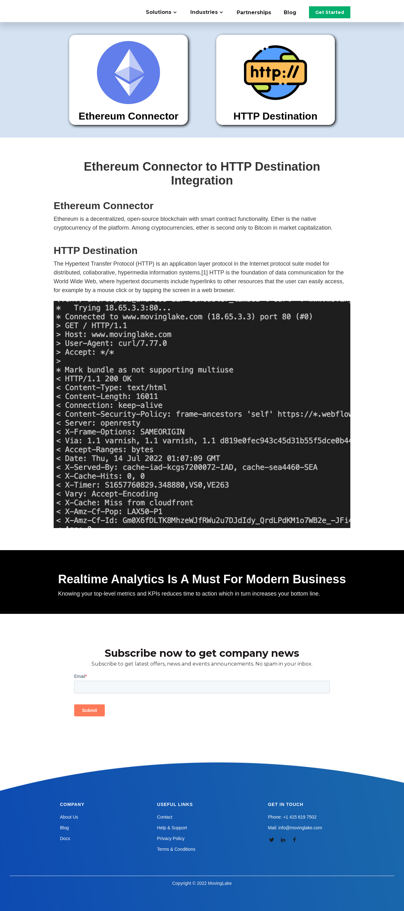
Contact (164, 817)
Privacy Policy (171, 838)
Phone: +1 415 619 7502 (292, 817)
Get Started (329, 12)
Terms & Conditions (176, 849)
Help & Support (172, 827)
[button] (165, 12)
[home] (90, 6)
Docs (65, 838)
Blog (290, 12)
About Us (69, 817)
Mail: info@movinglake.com (295, 827)
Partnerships (254, 12)
